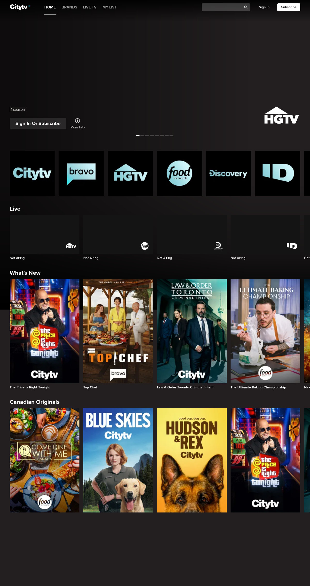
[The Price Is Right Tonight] (44, 334)
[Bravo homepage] (81, 173)
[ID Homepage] (277, 173)
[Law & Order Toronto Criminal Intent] (192, 334)
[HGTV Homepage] (130, 173)
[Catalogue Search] (223, 7)
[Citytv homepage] (32, 173)
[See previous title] (7, 68)
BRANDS (69, 7)
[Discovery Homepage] (228, 173)
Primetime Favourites (37, 535)
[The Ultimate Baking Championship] (265, 334)
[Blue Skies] (118, 460)
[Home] (20, 7)
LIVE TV (90, 7)
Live (15, 208)
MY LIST (109, 7)
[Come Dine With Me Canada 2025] (44, 460)
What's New (25, 272)
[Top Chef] (118, 334)
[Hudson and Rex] (192, 460)
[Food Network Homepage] (179, 173)
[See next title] (302, 68)
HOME (50, 7)
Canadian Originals (35, 402)
